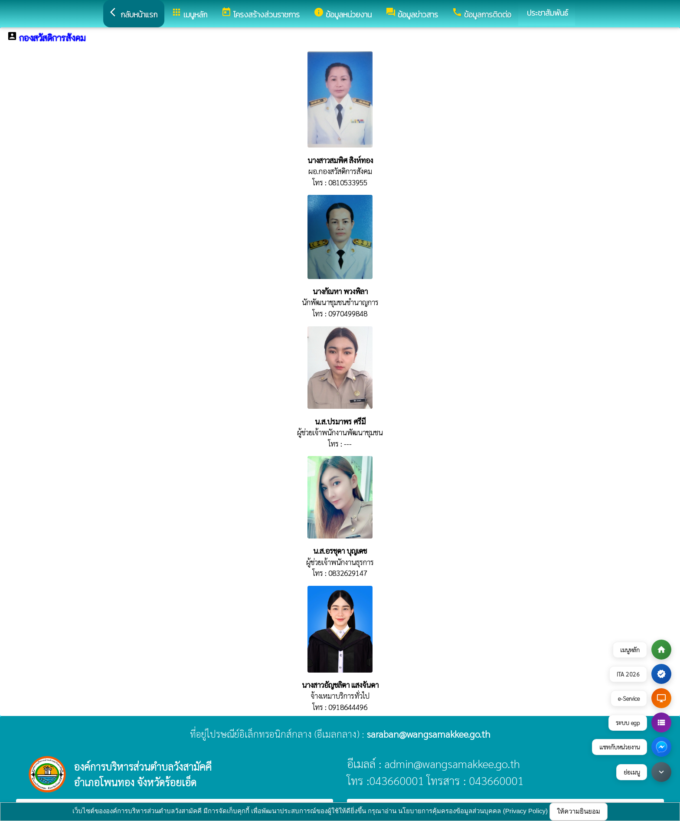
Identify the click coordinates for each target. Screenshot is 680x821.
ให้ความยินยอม (578, 811)
